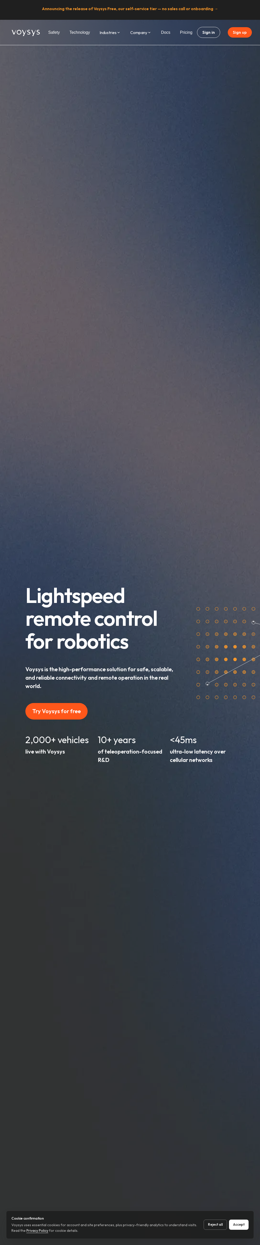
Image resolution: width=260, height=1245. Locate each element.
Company (140, 32)
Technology (79, 32)
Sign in (208, 32)
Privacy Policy (37, 1230)
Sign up (240, 32)
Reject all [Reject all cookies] (215, 1224)
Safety (54, 32)
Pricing (186, 32)
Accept (239, 1224)
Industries (110, 32)
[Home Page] (26, 32)
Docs (165, 32)
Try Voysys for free (56, 711)
